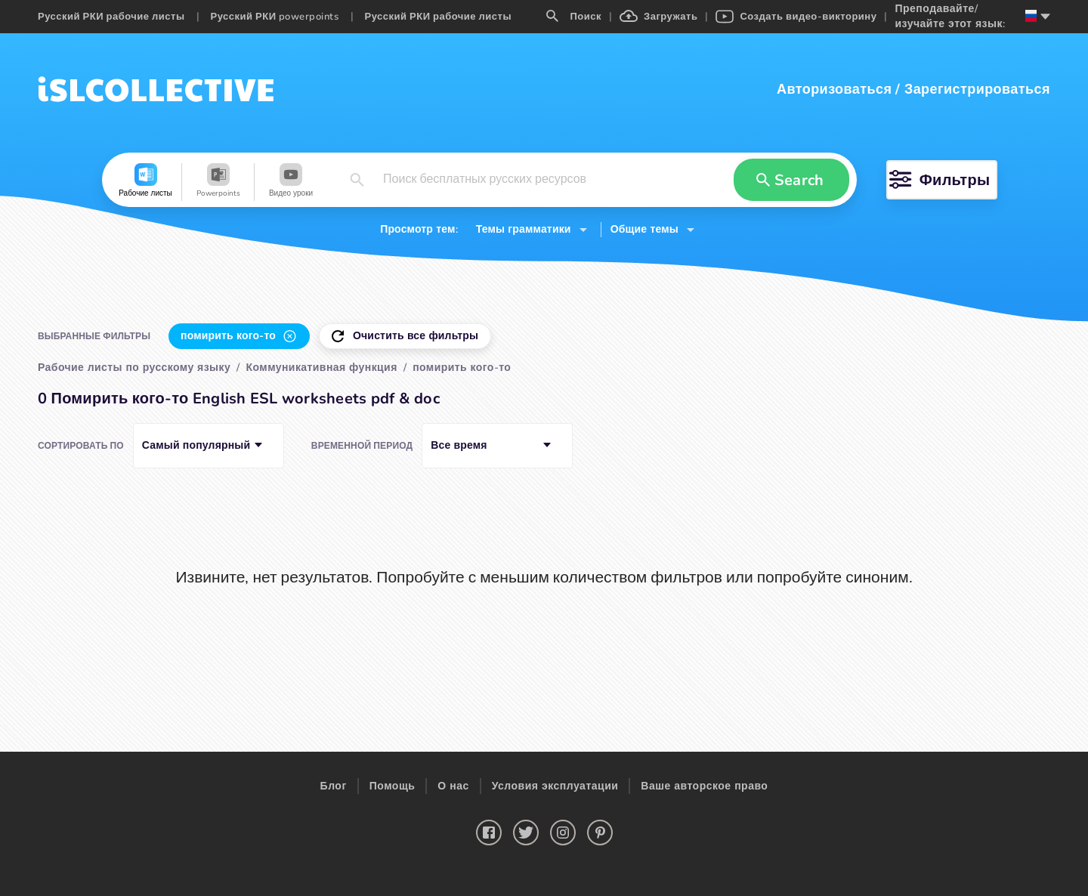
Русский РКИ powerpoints (275, 16)
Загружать (658, 16)
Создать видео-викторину (796, 16)
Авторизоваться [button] (834, 89)
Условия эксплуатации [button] (555, 786)
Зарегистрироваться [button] (977, 89)
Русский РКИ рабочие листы (111, 16)
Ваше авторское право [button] (704, 786)
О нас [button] (452, 786)
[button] (146, 182)
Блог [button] (333, 786)
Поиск (574, 16)
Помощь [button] (392, 786)
